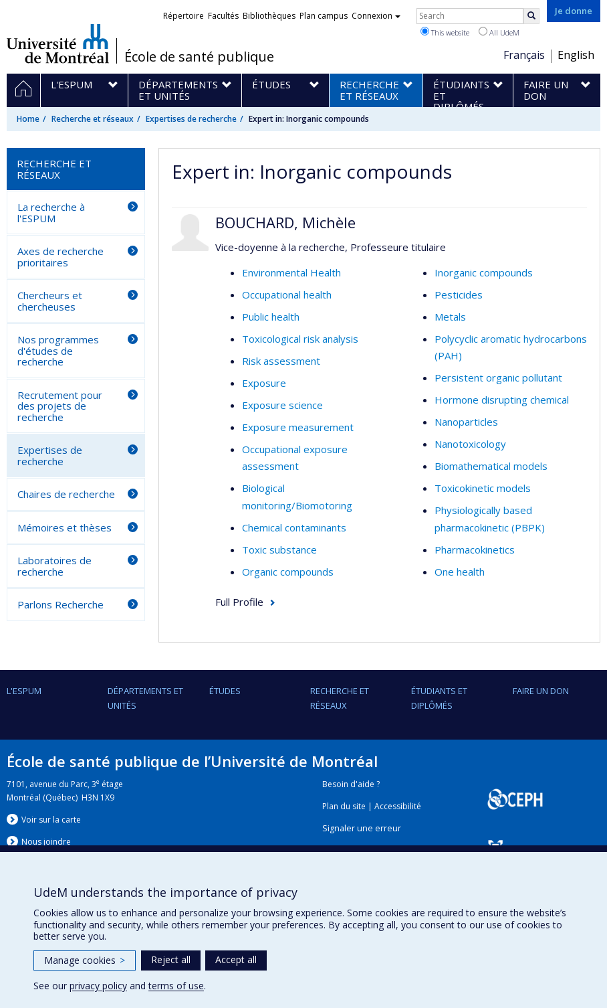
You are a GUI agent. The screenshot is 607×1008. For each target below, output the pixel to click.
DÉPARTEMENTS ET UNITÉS (145, 698)
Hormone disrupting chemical (502, 399)
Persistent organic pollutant (498, 377)
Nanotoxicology (470, 443)
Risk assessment (281, 360)
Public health (270, 316)
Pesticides (459, 294)
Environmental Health (291, 272)
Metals (450, 316)
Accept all (236, 959)
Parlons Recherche (60, 604)
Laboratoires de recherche (54, 566)
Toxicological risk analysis (300, 338)
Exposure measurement (298, 427)
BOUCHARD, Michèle (285, 222)
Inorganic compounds (484, 272)
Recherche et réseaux (92, 118)
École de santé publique (199, 57)
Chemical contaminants (294, 527)
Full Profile (239, 601)
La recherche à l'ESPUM (51, 212)
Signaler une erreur (361, 828)
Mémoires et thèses (64, 527)
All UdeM (499, 32)
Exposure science (282, 405)
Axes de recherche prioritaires (60, 256)
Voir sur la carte (51, 819)
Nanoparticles (466, 421)
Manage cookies (84, 960)
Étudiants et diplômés (439, 698)
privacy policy (98, 985)
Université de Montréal (58, 43)
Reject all (171, 959)
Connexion (376, 15)
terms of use (176, 985)
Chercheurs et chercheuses (49, 300)
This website (444, 32)
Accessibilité (397, 806)
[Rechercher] (531, 16)
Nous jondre (46, 841)
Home (28, 118)
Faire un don (541, 691)
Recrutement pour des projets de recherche (59, 406)
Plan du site (344, 806)
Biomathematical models (491, 466)
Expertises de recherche (191, 118)
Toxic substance (279, 549)
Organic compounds (288, 571)
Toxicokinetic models (483, 488)
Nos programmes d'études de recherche (58, 350)
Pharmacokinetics (475, 549)
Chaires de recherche (66, 494)
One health (460, 571)
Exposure (264, 383)
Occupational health (287, 294)
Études (225, 691)
